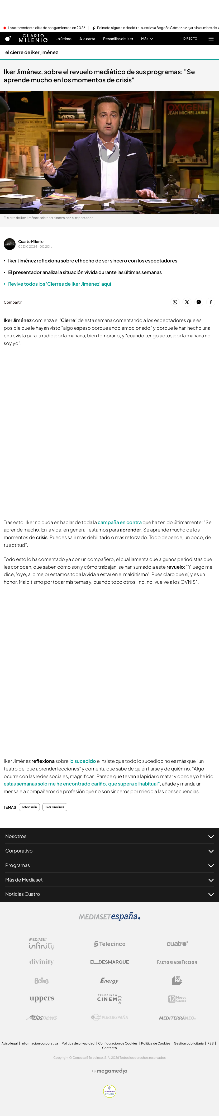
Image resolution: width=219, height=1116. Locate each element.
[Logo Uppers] (41, 999)
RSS (210, 1043)
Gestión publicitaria (189, 1043)
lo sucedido (82, 761)
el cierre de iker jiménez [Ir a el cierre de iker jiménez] (31, 52)
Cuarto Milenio (31, 241)
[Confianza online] (109, 1096)
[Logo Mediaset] (109, 920)
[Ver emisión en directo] (189, 38)
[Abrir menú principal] (211, 38)
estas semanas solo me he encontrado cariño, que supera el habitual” (82, 783)
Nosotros (109, 836)
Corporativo (109, 850)
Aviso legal (10, 1043)
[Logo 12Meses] (177, 999)
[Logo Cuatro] (177, 943)
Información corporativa (39, 1043)
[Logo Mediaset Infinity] (41, 943)
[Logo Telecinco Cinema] (109, 999)
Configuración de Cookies (117, 1043)
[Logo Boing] (42, 980)
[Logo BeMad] (177, 980)
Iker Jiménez (54, 807)
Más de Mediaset (109, 879)
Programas (109, 865)
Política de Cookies (155, 1043)
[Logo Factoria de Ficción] (177, 962)
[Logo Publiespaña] (109, 1017)
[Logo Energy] (109, 980)
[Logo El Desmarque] (110, 962)
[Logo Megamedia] (112, 1071)
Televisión (29, 807)
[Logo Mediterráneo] (177, 1018)
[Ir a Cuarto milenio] (33, 38)
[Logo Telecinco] (109, 943)
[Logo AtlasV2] (41, 1017)
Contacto (109, 1048)
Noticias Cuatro (109, 894)
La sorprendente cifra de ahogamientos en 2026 (46, 28)
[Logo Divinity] (42, 962)
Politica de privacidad (78, 1043)
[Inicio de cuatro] (8, 38)
